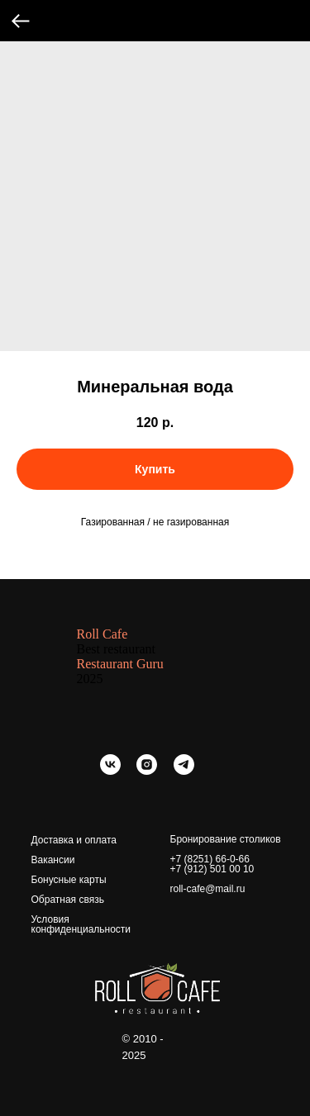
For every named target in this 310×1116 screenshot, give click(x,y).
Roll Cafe (102, 634)
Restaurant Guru (120, 664)
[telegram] (184, 770)
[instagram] (146, 770)
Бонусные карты (69, 880)
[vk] (110, 770)
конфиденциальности (81, 929)
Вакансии (53, 860)
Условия (50, 919)
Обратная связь (67, 899)
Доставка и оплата (74, 840)
